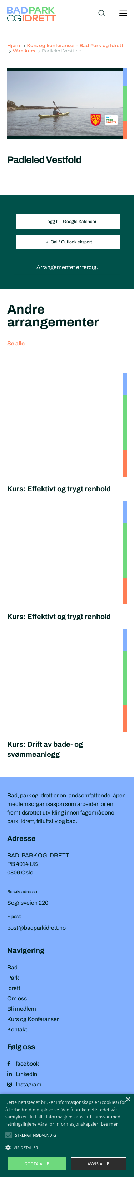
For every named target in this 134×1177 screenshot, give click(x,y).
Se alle (16, 343)
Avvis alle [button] (98, 1163)
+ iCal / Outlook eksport (69, 241)
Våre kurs (24, 51)
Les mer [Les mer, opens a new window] (109, 1124)
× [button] (127, 1099)
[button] (35, 1135)
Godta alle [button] (36, 1163)
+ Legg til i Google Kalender (68, 221)
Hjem (14, 45)
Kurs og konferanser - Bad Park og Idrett (75, 45)
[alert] (67, 1135)
